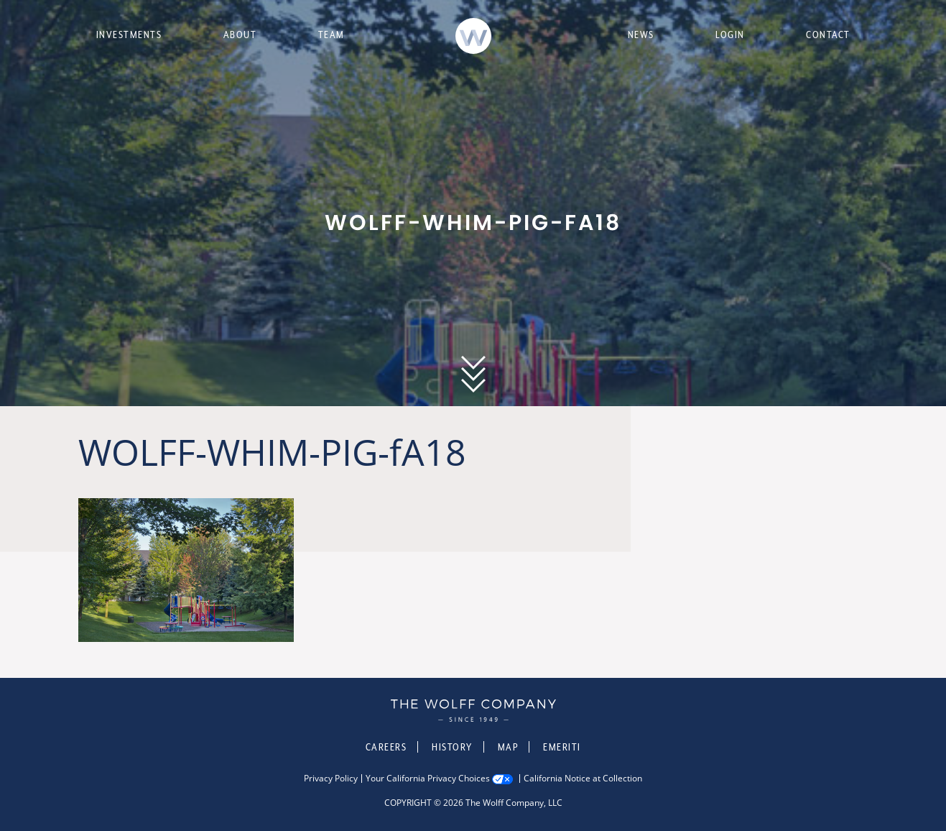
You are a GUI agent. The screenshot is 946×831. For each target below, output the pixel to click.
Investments (129, 34)
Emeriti (562, 747)
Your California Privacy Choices (428, 778)
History (452, 747)
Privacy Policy (331, 778)
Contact (828, 34)
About (240, 34)
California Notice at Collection (583, 778)
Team (331, 34)
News (641, 34)
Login (730, 34)
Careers (386, 747)
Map (508, 747)
